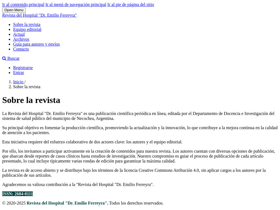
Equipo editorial (27, 29)
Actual (19, 34)
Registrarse (23, 67)
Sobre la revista (26, 24)
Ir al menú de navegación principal (75, 4)
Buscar (10, 58)
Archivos (21, 39)
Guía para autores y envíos (36, 44)
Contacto (21, 49)
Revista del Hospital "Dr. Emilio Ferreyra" (39, 15)
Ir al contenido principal (23, 4)
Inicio (18, 81)
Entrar (18, 72)
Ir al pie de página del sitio (130, 4)
